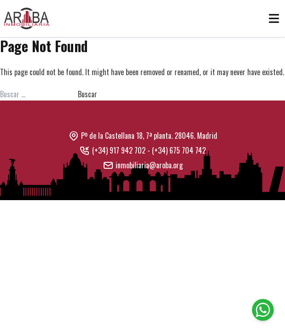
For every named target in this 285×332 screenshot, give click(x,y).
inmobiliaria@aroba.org (149, 165)
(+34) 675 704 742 (179, 150)
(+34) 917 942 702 (118, 150)
